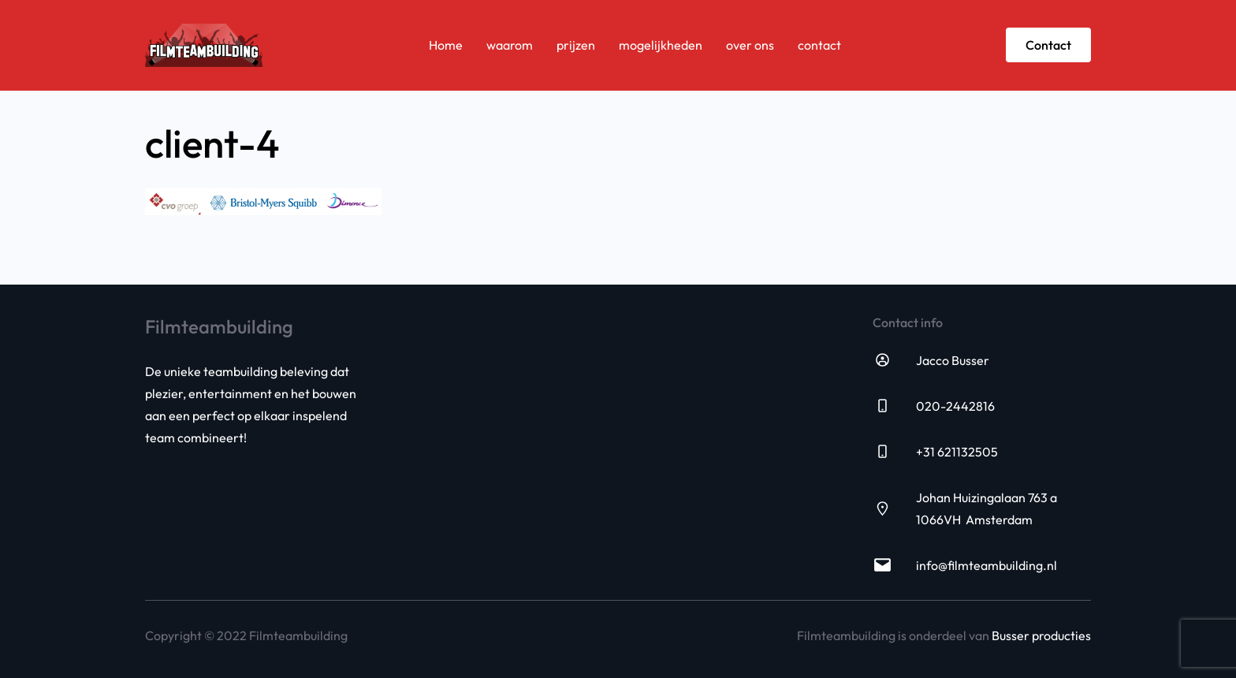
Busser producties (1041, 635)
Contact (1048, 45)
